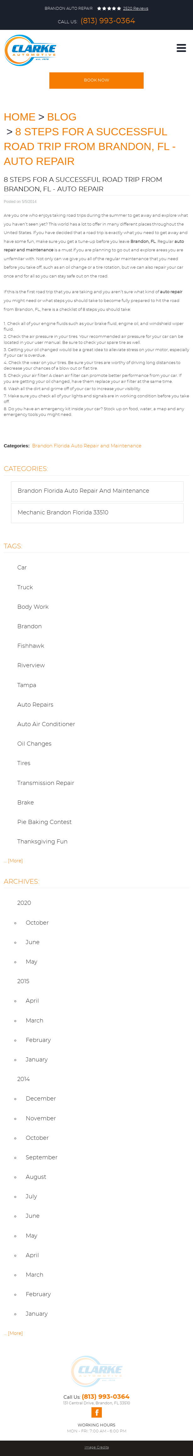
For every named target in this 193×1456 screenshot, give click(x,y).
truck (25, 588)
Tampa (26, 685)
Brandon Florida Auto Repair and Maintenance (86, 446)
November (41, 1119)
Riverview (31, 666)
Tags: (13, 546)
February (38, 1040)
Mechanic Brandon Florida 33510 (63, 513)
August (36, 1177)
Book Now (96, 80)
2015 (23, 981)
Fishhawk (30, 646)
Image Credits (97, 1447)
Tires (23, 763)
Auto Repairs (35, 705)
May (31, 962)
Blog (62, 117)
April (32, 1001)
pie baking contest (44, 822)
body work (33, 607)
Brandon (29, 627)
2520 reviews (135, 8)
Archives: (21, 881)
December (41, 1099)
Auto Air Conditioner (46, 724)
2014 (23, 1079)
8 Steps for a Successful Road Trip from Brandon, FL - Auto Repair (90, 146)
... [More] (13, 861)
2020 (24, 903)
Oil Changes (34, 744)
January (37, 1060)
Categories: (26, 469)
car (22, 568)
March (34, 1021)
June (33, 942)
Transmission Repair (45, 783)
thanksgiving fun (42, 842)
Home (20, 117)
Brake (25, 803)
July (31, 1197)
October (37, 923)
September (42, 1158)
